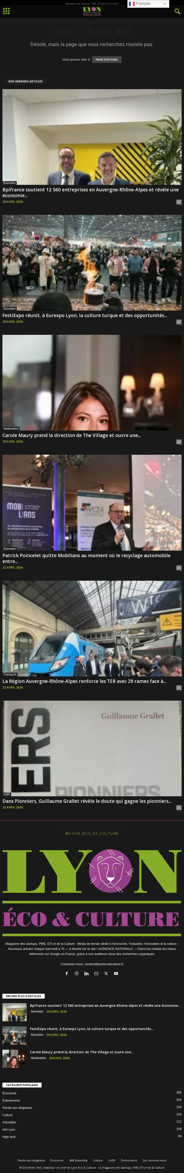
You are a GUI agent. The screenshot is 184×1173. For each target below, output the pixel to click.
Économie (9, 183)
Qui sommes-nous (154, 1160)
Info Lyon (8, 1129)
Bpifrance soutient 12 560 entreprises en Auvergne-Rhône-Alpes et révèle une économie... (90, 193)
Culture (7, 1115)
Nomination (11, 428)
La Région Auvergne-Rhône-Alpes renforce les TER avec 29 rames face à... (84, 681)
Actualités (9, 1122)
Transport (10, 674)
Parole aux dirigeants (17, 1108)
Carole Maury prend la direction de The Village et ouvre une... (71, 435)
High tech (9, 1137)
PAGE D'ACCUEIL (107, 59)
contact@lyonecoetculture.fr (103, 964)
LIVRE (7, 794)
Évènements (11, 1100)
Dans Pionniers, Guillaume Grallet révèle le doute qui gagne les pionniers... (86, 801)
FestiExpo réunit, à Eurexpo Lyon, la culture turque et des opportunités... (84, 315)
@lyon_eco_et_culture (92, 833)
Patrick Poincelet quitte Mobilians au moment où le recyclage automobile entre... (86, 558)
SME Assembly (78, 1160)
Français (140, 4)
